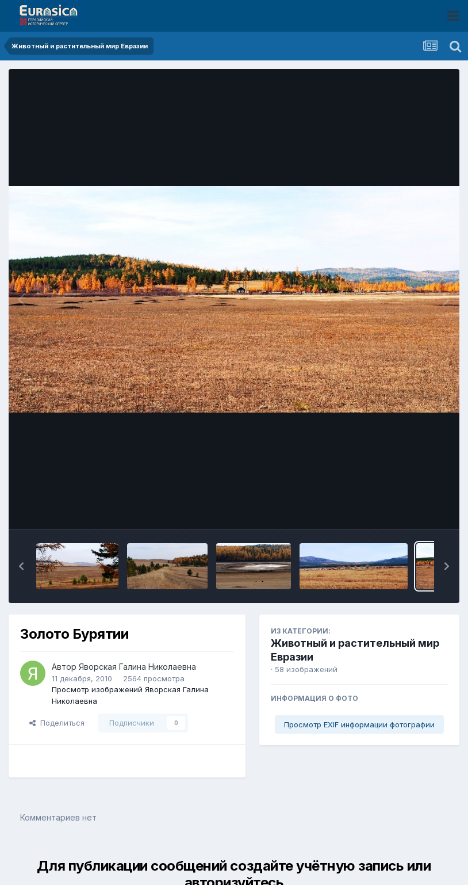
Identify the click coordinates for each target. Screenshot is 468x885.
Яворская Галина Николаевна (137, 667)
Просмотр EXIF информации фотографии (359, 724)
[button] (21, 566)
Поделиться (57, 722)
